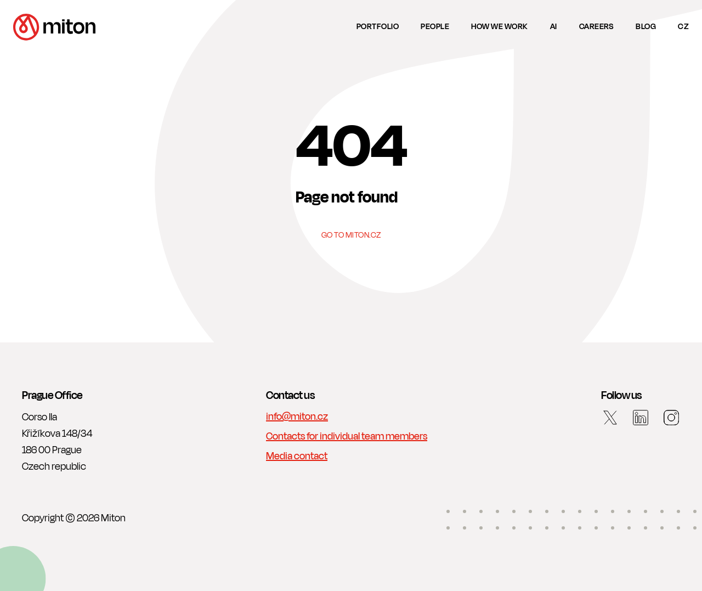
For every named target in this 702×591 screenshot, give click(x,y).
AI (553, 26)
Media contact (296, 456)
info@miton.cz (297, 416)
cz (683, 26)
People (435, 26)
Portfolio (377, 26)
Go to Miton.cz (351, 235)
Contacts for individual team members (346, 436)
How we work (499, 26)
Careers (596, 26)
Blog (646, 26)
